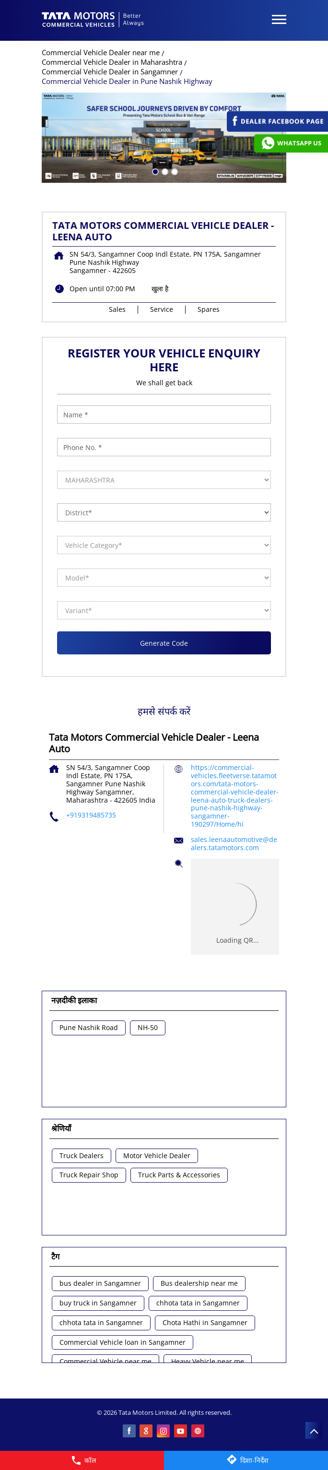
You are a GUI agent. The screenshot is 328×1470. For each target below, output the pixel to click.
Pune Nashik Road (88, 1028)
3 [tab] (173, 170)
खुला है (160, 288)
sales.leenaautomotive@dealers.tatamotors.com (234, 843)
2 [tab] (164, 170)
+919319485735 (91, 814)
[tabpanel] (164, 138)
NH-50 (148, 1028)
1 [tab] (154, 170)
